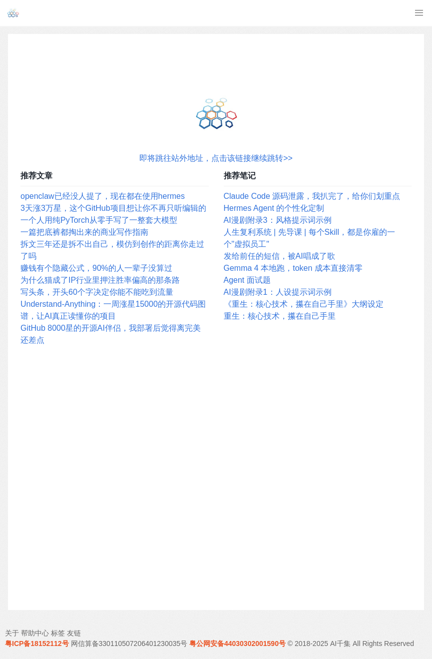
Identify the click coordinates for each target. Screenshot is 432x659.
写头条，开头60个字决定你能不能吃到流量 (96, 292)
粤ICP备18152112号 (37, 644)
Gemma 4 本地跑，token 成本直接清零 (293, 268)
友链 (74, 633)
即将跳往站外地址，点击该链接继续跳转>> (216, 158)
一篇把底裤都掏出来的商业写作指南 (84, 232)
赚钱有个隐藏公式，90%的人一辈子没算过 (96, 268)
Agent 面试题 (247, 280)
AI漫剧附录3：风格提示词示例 (278, 220)
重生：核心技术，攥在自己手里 (280, 316)
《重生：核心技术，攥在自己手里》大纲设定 (304, 304)
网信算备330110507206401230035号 (129, 644)
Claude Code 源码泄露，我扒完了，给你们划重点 (312, 196)
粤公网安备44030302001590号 (237, 644)
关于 (12, 633)
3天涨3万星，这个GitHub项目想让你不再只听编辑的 (113, 208)
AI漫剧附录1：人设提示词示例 (278, 292)
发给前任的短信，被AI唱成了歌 (279, 256)
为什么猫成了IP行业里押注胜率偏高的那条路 (100, 280)
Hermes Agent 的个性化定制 (274, 208)
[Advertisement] (216, 478)
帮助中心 (35, 633)
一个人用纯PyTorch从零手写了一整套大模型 (98, 220)
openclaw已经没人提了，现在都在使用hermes (102, 196)
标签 (58, 633)
